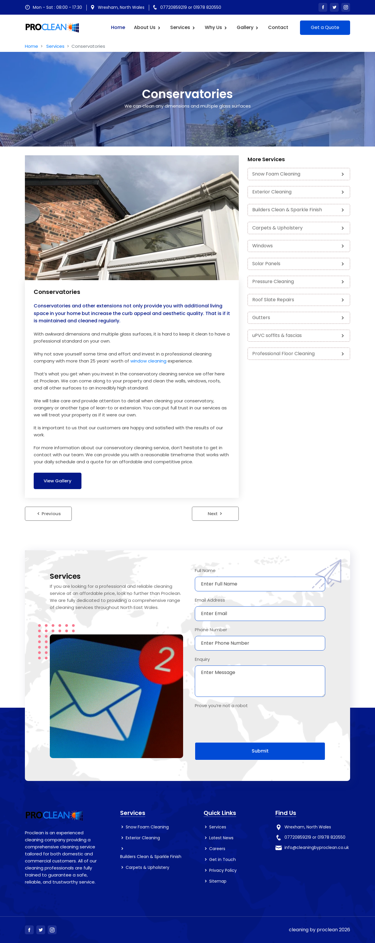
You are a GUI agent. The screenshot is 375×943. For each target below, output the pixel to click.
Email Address (210, 600)
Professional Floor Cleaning (298, 351)
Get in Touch (222, 860)
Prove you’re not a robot (221, 705)
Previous (48, 514)
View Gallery (58, 481)
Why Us (216, 27)
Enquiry (202, 659)
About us (147, 27)
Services (183, 27)
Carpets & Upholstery (298, 227)
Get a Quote (325, 27)
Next (215, 514)
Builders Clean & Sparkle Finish (298, 209)
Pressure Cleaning (298, 280)
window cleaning (148, 361)
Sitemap (217, 881)
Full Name (205, 570)
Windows (298, 244)
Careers (217, 849)
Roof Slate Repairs (298, 298)
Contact (278, 27)
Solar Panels (298, 262)
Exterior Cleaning (298, 191)
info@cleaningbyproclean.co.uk (316, 847)
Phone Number (211, 630)
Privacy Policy (223, 871)
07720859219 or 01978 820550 (190, 7)
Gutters (298, 316)
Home (118, 27)
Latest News (221, 838)
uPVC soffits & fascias (298, 334)
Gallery (248, 27)
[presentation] (239, 723)
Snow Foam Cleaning (298, 173)
